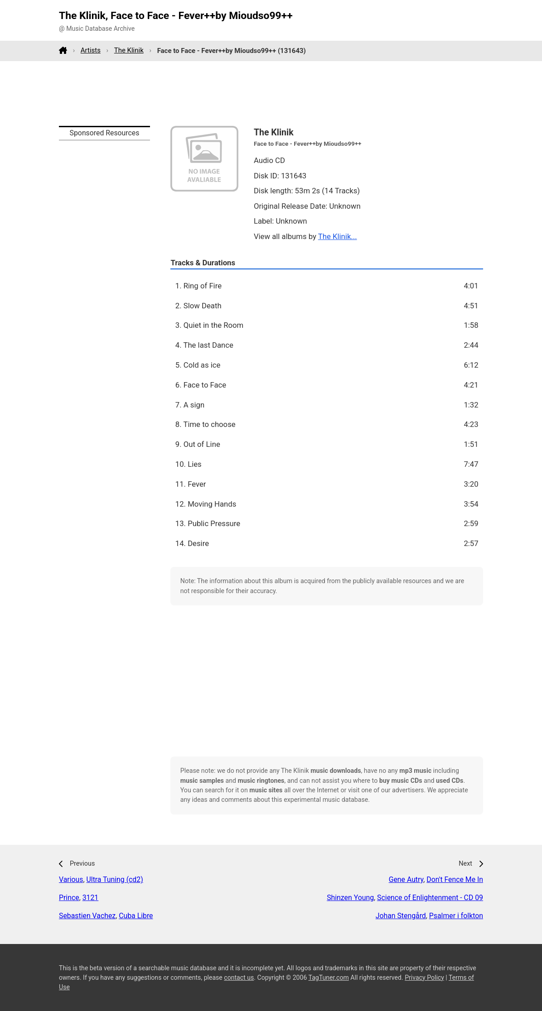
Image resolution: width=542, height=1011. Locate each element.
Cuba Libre (136, 915)
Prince (69, 897)
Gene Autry (406, 879)
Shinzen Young (350, 897)
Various (71, 879)
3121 (90, 897)
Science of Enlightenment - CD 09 (430, 897)
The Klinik (129, 50)
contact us (239, 977)
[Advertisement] (271, 93)
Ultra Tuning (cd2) (115, 879)
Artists (91, 50)
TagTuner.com (329, 977)
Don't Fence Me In (454, 879)
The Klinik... (337, 236)
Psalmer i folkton (456, 915)
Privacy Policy (424, 977)
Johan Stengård (401, 915)
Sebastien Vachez (87, 915)
